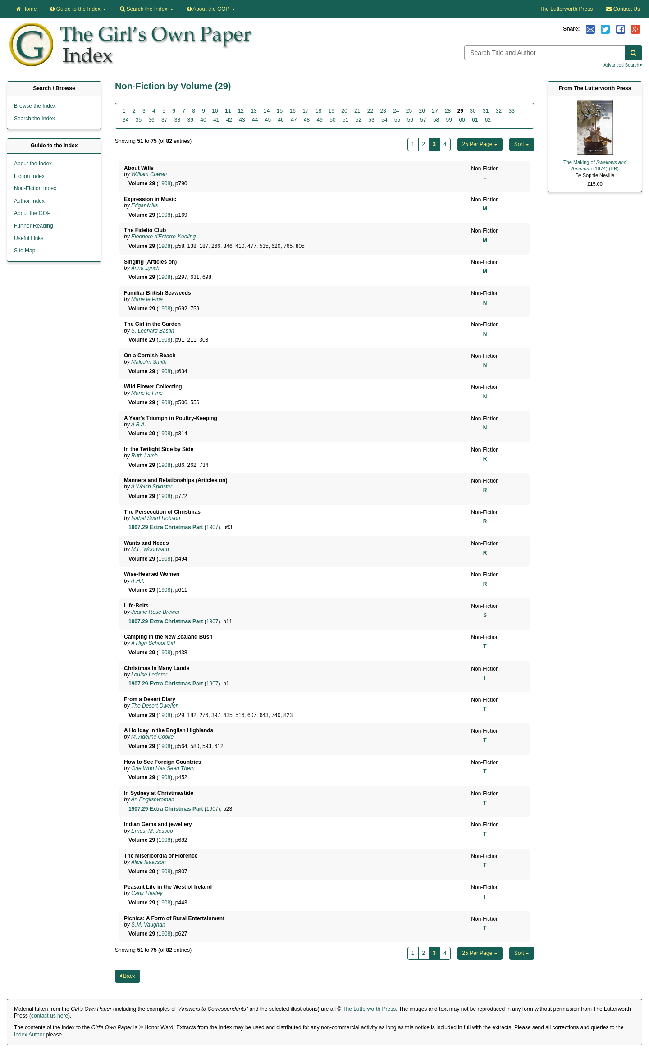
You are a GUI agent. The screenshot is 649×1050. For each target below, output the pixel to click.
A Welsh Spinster (151, 487)
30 (472, 111)
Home (26, 9)
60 (462, 120)
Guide (78, 9)
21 (357, 111)
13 (253, 111)
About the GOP (211, 9)
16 (293, 111)
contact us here (49, 1016)
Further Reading (33, 226)
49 (320, 120)
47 (294, 120)
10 (215, 111)
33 (511, 111)
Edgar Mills (144, 205)
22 (370, 111)
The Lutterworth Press (566, 9)
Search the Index (34, 118)
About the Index (33, 163)
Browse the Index (35, 106)
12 (241, 111)
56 (410, 120)
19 (331, 111)
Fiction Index (29, 176)
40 (203, 120)
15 (280, 111)
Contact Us (623, 9)
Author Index (29, 201)
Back (127, 976)
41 (216, 120)
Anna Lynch (145, 268)
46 (280, 120)
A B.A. (138, 424)
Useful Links (28, 238)
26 (422, 111)
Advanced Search (622, 65)
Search (146, 9)
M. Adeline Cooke (152, 737)
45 (268, 120)
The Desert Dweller (154, 706)
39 (190, 120)
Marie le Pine (147, 299)
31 (486, 111)
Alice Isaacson (148, 862)
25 (409, 111)
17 (305, 111)
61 (475, 120)
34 (125, 120)
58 (436, 120)
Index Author (29, 1035)
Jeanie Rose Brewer (155, 612)
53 (371, 120)
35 (139, 120)
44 (255, 120)
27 (435, 111)
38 (177, 120)
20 (344, 111)
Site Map (24, 250)
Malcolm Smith (149, 362)
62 (488, 120)
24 (396, 111)
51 (345, 120)
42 (229, 120)
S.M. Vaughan (148, 925)
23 (383, 111)
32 (499, 111)
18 (318, 111)
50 (332, 120)
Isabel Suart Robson (155, 518)
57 (423, 120)
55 (397, 120)
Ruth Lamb (144, 455)
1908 (164, 183)
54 (384, 120)
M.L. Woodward (150, 549)
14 (267, 111)
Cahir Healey (146, 893)
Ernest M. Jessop (152, 831)
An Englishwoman (152, 799)
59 (449, 120)
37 (164, 120)
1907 (212, 527)
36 (151, 120)
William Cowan (149, 174)
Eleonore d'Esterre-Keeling (163, 236)
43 (242, 120)
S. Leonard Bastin (152, 331)
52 (358, 120)
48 (307, 120)
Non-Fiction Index (35, 188)
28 (448, 111)
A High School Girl (153, 643)
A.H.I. (138, 581)
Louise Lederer (149, 674)
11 (228, 111)
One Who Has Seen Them (163, 768)
